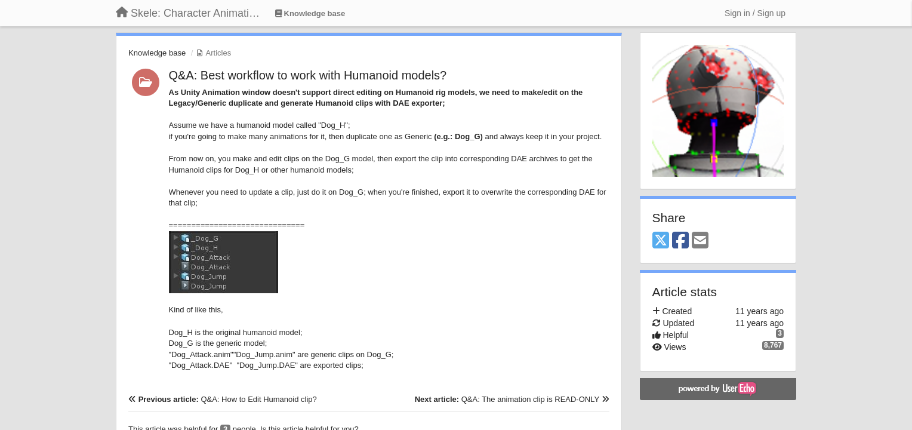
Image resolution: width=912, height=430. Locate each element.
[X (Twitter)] (660, 241)
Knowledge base (157, 52)
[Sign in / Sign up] (755, 13)
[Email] (700, 241)
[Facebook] (680, 241)
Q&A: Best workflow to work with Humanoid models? (308, 75)
